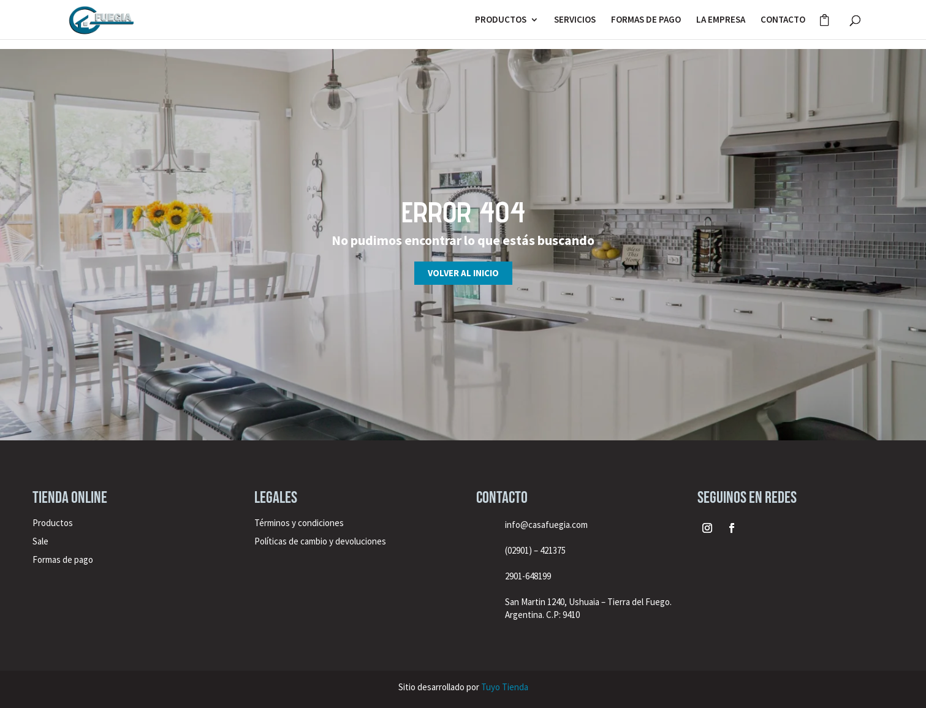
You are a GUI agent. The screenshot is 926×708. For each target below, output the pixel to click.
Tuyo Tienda (504, 687)
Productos (52, 523)
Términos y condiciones (300, 523)
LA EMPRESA (720, 20)
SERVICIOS (575, 20)
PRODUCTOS (500, 20)
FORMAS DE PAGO (646, 20)
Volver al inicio (463, 273)
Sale (40, 541)
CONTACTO (783, 20)
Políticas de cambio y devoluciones (320, 541)
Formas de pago (62, 559)
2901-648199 (528, 576)
